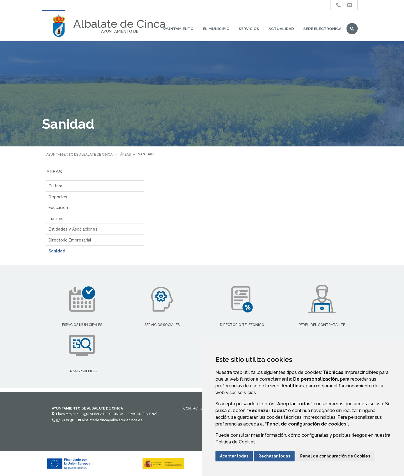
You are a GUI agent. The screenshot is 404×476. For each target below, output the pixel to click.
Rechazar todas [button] (274, 456)
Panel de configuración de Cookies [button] (335, 456)
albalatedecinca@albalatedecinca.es (110, 420)
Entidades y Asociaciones (73, 229)
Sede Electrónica (322, 28)
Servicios (249, 28)
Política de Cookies (235, 442)
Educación (58, 207)
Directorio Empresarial (70, 240)
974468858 (63, 420)
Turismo (56, 218)
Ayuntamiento (178, 28)
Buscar (352, 28)
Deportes (58, 196)
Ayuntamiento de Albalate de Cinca (79, 155)
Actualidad (281, 28)
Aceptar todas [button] (234, 456)
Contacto (193, 408)
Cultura (55, 185)
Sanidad (57, 251)
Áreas (125, 155)
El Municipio (216, 28)
